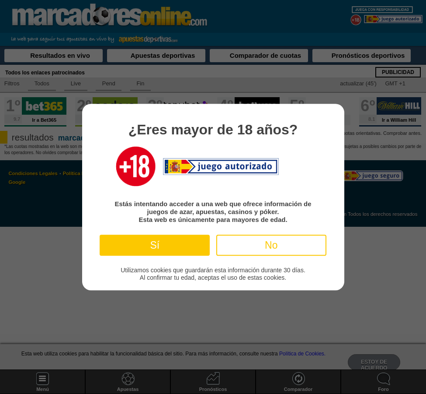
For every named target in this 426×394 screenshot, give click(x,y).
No (271, 245)
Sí (154, 245)
